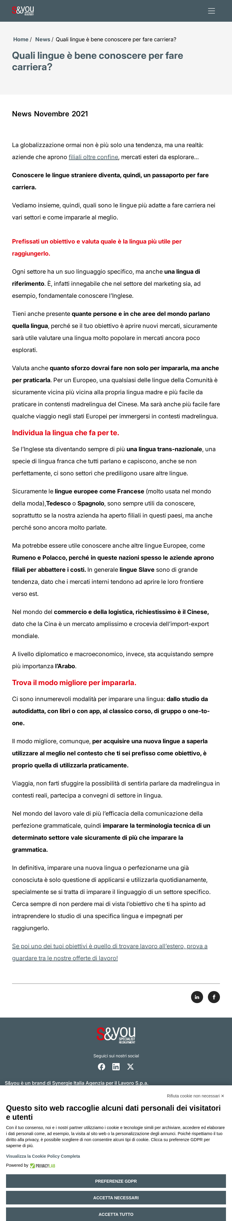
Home (21, 39)
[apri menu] (211, 10)
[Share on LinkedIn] (197, 997)
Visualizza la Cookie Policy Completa (43, 1156)
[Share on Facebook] (214, 997)
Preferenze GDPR (116, 1181)
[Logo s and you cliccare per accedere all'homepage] (23, 11)
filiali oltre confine (93, 157)
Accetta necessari (116, 1197)
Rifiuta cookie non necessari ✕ (195, 1096)
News (42, 39)
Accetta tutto (116, 1214)
